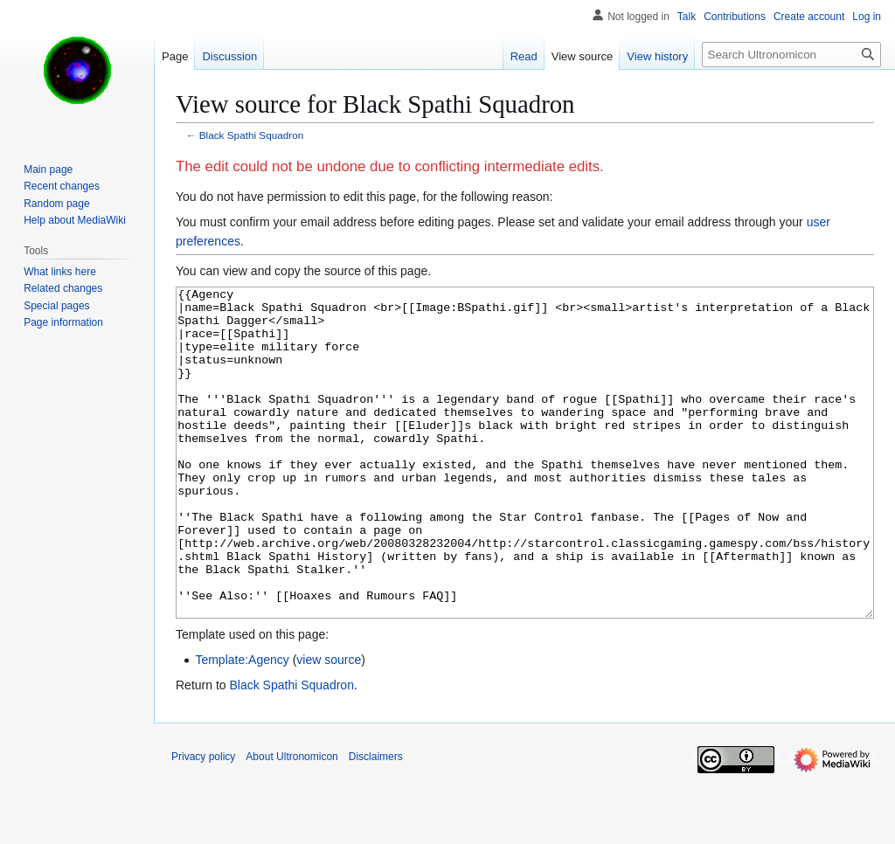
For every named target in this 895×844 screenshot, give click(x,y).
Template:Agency (241, 725)
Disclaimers (376, 822)
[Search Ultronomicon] (791, 54)
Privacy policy (203, 822)
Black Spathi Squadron (251, 135)
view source (328, 725)
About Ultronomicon (291, 822)
